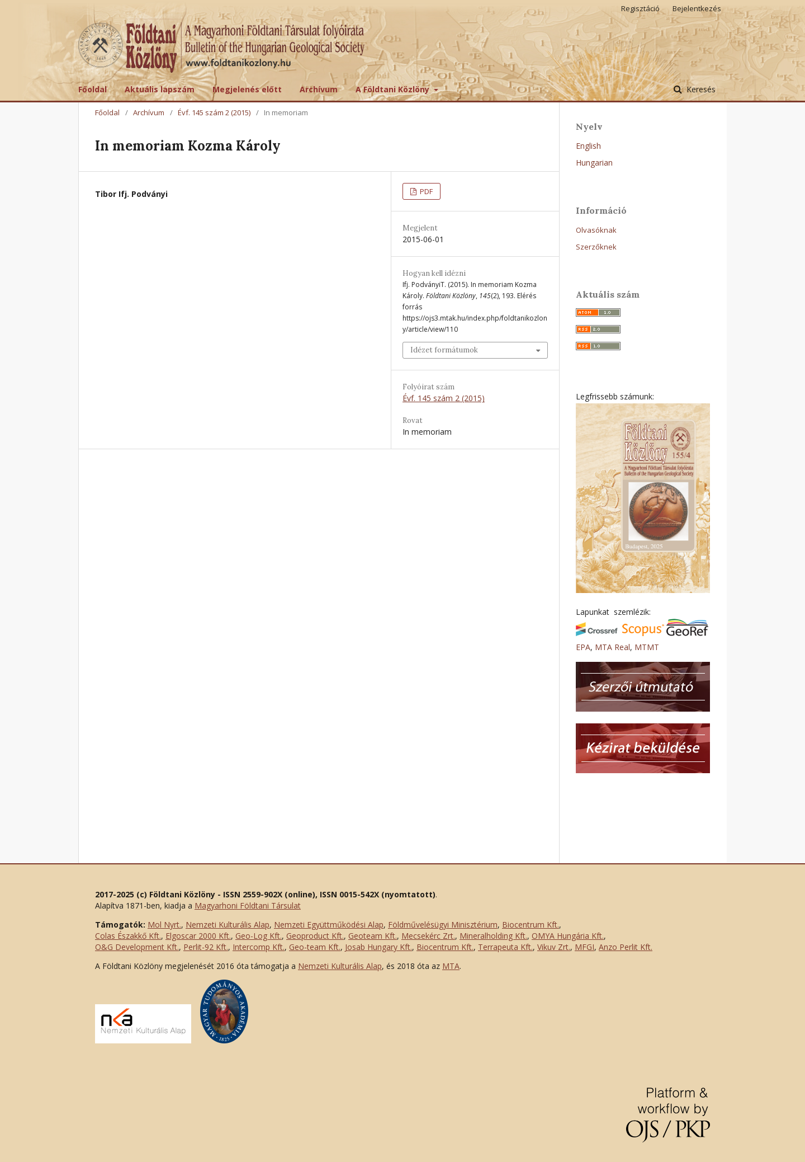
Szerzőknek (596, 247)
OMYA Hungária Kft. (568, 935)
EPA (583, 647)
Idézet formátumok (444, 350)
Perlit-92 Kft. (205, 947)
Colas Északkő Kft (127, 935)
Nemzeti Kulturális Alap (227, 924)
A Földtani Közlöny (394, 89)
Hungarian (594, 162)
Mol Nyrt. (164, 924)
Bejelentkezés (697, 8)
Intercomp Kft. (259, 947)
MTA (451, 966)
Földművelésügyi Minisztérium (443, 924)
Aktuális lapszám (160, 89)
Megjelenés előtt (247, 89)
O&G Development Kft (136, 947)
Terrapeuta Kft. (505, 947)
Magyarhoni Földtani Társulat (248, 905)
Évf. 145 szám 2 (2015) (214, 112)
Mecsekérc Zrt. (428, 935)
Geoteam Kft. (372, 935)
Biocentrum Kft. (530, 924)
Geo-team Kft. (314, 947)
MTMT (646, 647)
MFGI (584, 947)
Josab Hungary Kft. (378, 947)
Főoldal (92, 89)
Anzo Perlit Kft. (625, 947)
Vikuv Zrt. (553, 947)
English (588, 145)
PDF (425, 191)
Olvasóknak (596, 230)
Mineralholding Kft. (493, 935)
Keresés (700, 89)
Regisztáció (640, 8)
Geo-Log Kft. (258, 935)
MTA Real (612, 647)
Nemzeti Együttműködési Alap (328, 924)
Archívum (319, 89)
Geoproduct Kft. (315, 935)
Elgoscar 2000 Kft (197, 935)
